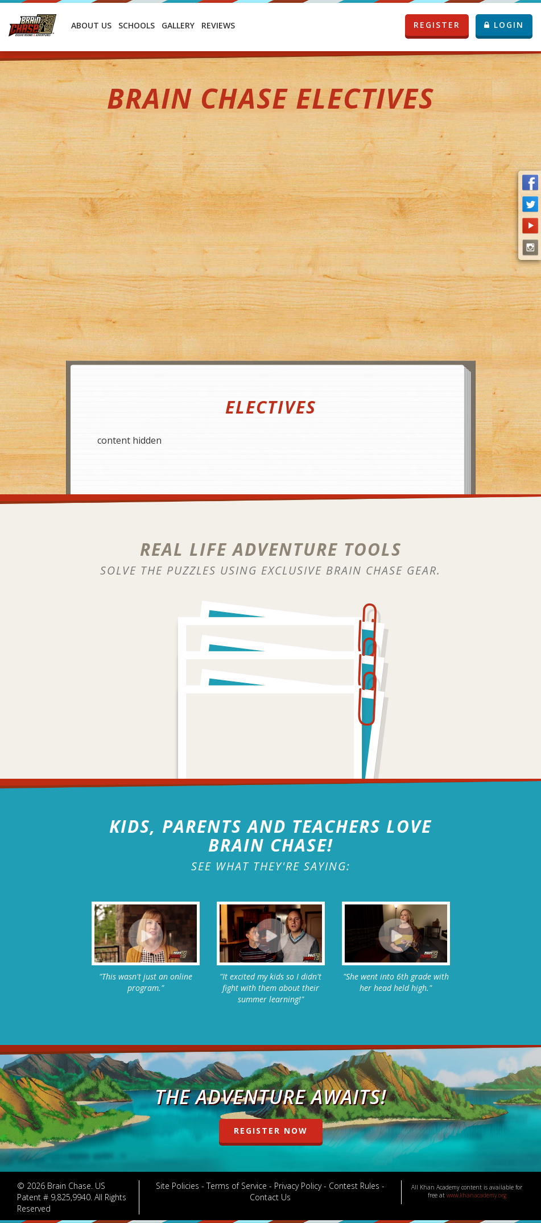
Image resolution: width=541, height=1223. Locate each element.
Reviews (218, 25)
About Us (91, 25)
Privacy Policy (297, 1185)
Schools (136, 25)
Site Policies (177, 1185)
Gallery (178, 25)
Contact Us (270, 1197)
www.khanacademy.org (476, 1195)
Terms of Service (237, 1185)
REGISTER (441, 25)
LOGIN (504, 24)
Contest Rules (354, 1185)
